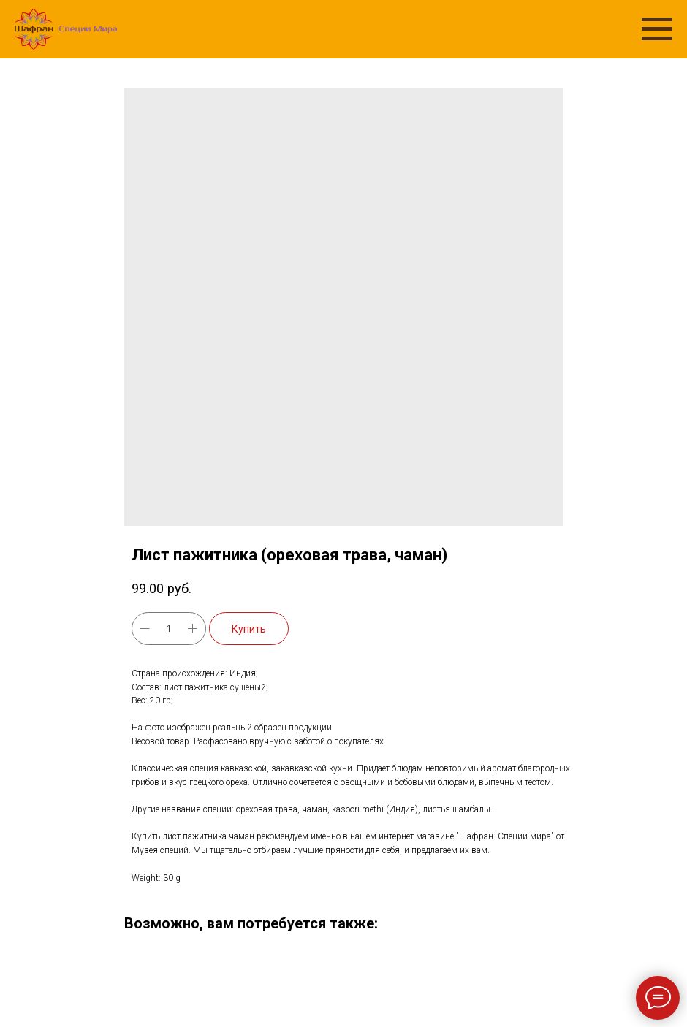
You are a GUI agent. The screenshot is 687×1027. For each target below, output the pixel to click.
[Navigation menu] (657, 29)
